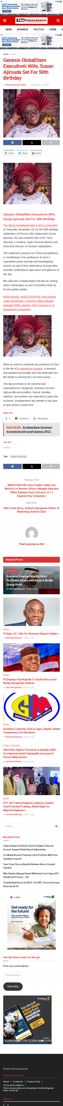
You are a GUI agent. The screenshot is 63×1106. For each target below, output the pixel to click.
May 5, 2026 (28, 815)
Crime (52, 29)
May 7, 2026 (32, 589)
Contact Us (18, 1082)
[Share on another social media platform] (51, 142)
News (9, 29)
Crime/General (11, 746)
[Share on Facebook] (12, 142)
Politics (39, 29)
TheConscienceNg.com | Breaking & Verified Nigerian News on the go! (28, 1089)
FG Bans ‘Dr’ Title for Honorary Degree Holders (31, 633)
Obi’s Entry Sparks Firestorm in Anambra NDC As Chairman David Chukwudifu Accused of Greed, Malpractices (29, 753)
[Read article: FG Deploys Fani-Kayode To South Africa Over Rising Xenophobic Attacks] (31, 657)
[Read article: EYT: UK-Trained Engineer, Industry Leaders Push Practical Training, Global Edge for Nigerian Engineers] (31, 781)
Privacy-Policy (33, 1082)
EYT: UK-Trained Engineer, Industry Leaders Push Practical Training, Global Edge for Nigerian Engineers (28, 806)
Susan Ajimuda (18, 456)
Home (6, 54)
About (6, 1082)
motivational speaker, (31, 368)
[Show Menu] (4, 20)
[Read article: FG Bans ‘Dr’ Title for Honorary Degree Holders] (31, 611)
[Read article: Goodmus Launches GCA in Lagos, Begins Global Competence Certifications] (31, 707)
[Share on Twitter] (32, 142)
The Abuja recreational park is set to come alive (30, 225)
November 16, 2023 (40, 85)
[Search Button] (58, 20)
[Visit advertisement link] (31, 8)
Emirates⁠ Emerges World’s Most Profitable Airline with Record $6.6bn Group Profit (29, 580)
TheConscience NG (16, 85)
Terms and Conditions (13, 1085)
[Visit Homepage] (31, 20)
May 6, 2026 (28, 737)
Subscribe (13, 986)
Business (22, 29)
